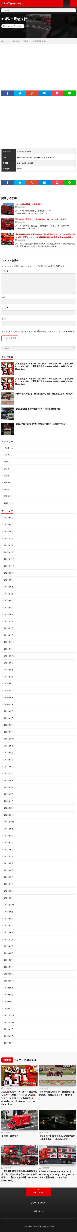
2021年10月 (9, 905)
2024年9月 (8, 663)
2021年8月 (8, 918)
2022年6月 (8, 849)
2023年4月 (8, 780)
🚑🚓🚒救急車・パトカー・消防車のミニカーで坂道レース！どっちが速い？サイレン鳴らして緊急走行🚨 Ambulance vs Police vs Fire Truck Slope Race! (44, 366)
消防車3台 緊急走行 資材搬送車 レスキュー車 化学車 (40, 219)
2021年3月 (8, 953)
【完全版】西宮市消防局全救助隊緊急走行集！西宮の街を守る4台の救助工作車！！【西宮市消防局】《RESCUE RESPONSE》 (19, 1176)
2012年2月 (8, 1043)
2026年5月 (8, 524)
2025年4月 (8, 614)
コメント (5, 271)
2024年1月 (8, 718)
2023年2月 (8, 794)
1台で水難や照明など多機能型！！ (30, 204)
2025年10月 (9, 573)
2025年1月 (8, 635)
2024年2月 (8, 711)
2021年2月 (8, 960)
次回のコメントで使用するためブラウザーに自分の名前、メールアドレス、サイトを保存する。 (38, 332)
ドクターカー (9, 448)
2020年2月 (8, 1008)
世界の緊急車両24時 (46, 1227)
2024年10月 (9, 656)
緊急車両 (7, 496)
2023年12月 (9, 725)
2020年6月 (8, 995)
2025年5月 (8, 607)
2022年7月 (8, 842)
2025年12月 (9, 559)
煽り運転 (7, 482)
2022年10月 (9, 822)
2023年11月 (9, 732)
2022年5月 (8, 856)
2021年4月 (8, 946)
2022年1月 (8, 884)
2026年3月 (8, 538)
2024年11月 (9, 649)
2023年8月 (8, 753)
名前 (3, 297)
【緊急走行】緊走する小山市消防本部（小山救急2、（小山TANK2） (57, 1137)
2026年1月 (8, 552)
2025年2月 (8, 628)
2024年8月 (8, 670)
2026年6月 (8, 517)
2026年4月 (8, 531)
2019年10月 (9, 1022)
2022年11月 (9, 815)
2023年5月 (8, 773)
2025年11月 (9, 566)
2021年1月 (8, 967)
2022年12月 (9, 808)
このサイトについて (39, 1203)
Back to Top (38, 1192)
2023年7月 (8, 760)
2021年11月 (9, 898)
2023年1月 (8, 801)
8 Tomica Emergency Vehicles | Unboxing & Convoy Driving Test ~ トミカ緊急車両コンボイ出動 (56, 1174)
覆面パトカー (9, 503)
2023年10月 (9, 739)
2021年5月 (8, 939)
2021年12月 (9, 891)
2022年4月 (8, 863)
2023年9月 (8, 746)
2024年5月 (8, 690)
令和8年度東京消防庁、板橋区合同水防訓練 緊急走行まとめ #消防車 (44, 394)
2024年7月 (8, 677)
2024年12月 (9, 642)
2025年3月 (8, 621)
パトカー (7, 455)
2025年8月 (8, 587)
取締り (6, 462)
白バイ (6, 489)
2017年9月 (8, 1036)
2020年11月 (9, 981)
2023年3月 (8, 787)
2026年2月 (8, 545)
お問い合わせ (38, 1211)
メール (4, 308)
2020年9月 (8, 988)
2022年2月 (8, 877)
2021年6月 (8, 932)
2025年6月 (8, 600)
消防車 (18, 26)
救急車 (6, 468)
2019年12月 (9, 1015)
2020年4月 (8, 1001)
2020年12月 (9, 974)
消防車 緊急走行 (9, 1136)
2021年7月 (8, 925)
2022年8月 (8, 835)
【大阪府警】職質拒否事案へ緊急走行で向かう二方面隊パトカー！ (42, 424)
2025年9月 (8, 580)
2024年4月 (8, 697)
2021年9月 (8, 912)
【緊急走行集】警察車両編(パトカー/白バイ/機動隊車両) (38, 409)
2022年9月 (8, 829)
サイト (4, 319)
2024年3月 (8, 704)
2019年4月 (8, 1029)
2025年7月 (8, 594)
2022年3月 (8, 870)
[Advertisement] (38, 64)
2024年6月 (8, 683)
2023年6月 (8, 766)
